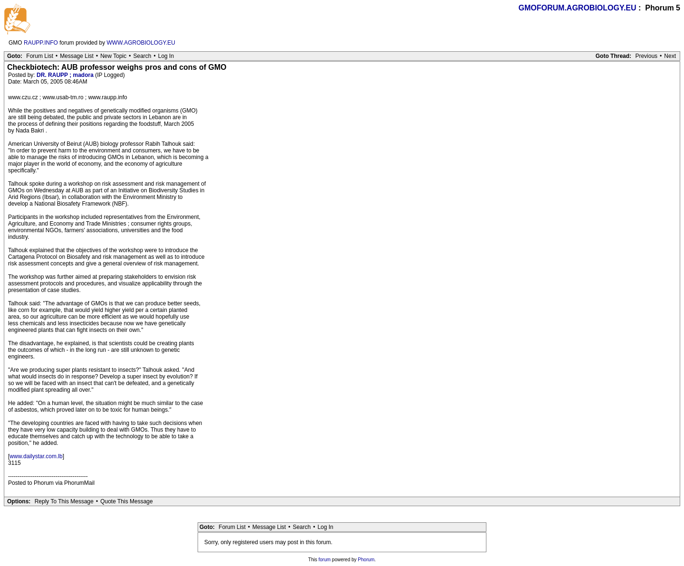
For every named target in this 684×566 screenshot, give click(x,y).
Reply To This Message (64, 501)
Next (670, 56)
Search (142, 56)
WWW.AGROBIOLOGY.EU (141, 42)
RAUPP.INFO (41, 42)
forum (325, 559)
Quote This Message (126, 501)
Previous (646, 56)
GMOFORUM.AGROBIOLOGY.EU (577, 8)
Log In (166, 56)
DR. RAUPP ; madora (65, 75)
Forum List (39, 56)
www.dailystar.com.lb (36, 456)
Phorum (366, 559)
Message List (77, 56)
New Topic (113, 56)
